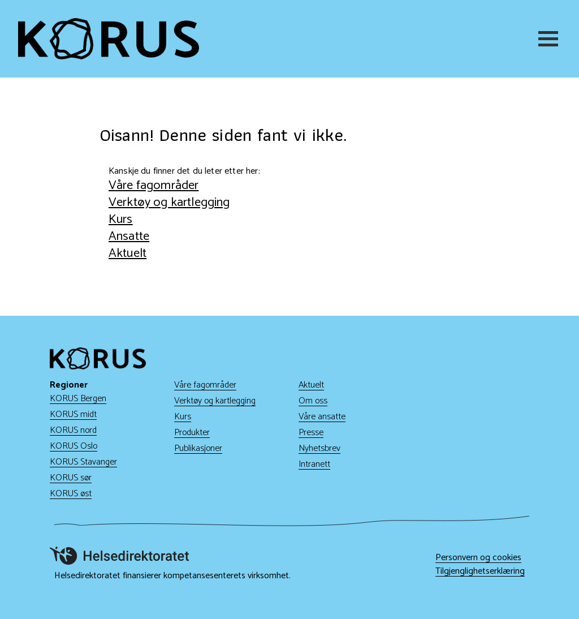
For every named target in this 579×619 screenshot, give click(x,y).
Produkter (192, 432)
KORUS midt (73, 414)
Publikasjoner (198, 448)
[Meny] (549, 39)
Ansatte (129, 236)
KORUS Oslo (73, 446)
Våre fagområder (153, 185)
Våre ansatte (322, 416)
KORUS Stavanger (83, 462)
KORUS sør (71, 477)
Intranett (314, 464)
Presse (311, 432)
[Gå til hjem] (108, 38)
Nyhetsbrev (319, 448)
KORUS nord (73, 430)
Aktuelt (127, 253)
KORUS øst (71, 493)
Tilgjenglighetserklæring (480, 571)
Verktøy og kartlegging (169, 202)
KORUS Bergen (78, 398)
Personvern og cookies (478, 558)
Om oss (313, 401)
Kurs (121, 219)
